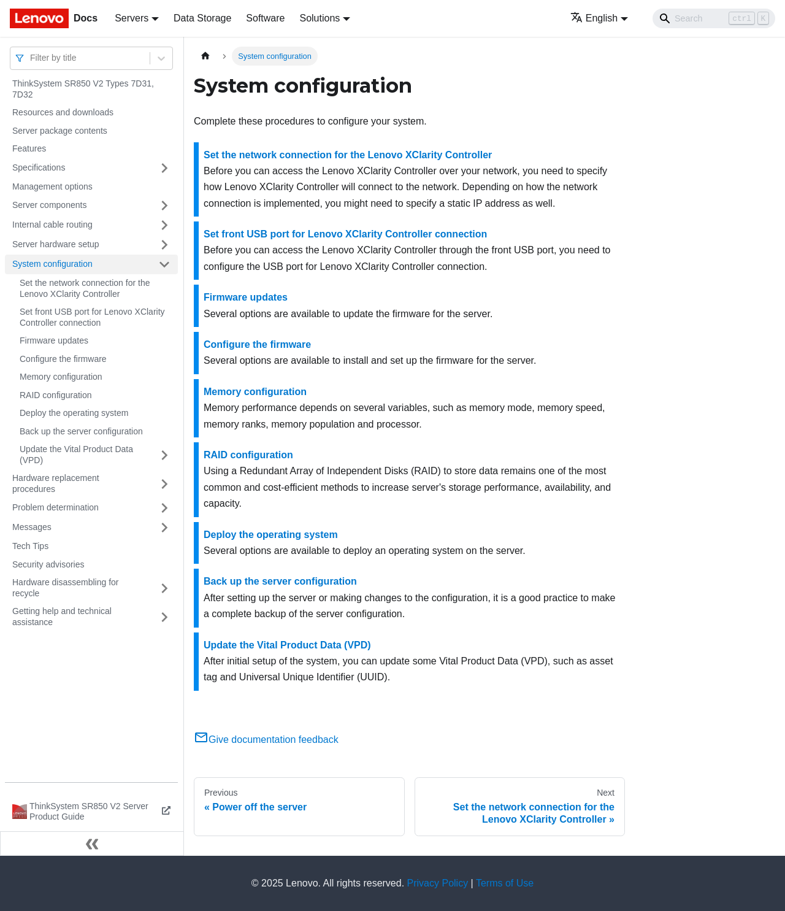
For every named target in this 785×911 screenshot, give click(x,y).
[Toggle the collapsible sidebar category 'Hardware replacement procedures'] (164, 483)
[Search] (714, 18)
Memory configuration (61, 377)
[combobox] (31, 58)
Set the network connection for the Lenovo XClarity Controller (85, 288)
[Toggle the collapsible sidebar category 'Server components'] (164, 205)
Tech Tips (30, 546)
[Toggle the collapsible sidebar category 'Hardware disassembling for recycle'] (164, 588)
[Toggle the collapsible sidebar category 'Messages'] (164, 527)
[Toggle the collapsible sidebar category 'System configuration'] (164, 264)
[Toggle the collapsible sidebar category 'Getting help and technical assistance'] (164, 616)
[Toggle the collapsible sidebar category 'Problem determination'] (164, 508)
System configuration (52, 264)
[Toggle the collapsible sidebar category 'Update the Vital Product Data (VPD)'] (164, 454)
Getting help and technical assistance (62, 616)
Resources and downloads (62, 112)
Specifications (38, 167)
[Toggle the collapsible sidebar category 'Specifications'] (164, 168)
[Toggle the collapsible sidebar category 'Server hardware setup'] (164, 245)
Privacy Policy (438, 883)
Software (265, 18)
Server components (49, 205)
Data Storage (202, 18)
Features (29, 148)
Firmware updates (54, 340)
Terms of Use (505, 883)
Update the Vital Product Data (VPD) (76, 454)
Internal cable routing (52, 224)
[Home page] (205, 56)
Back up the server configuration (81, 431)
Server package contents (59, 131)
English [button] (594, 18)
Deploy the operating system (74, 413)
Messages (32, 527)
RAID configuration (56, 395)
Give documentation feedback (266, 739)
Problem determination (55, 507)
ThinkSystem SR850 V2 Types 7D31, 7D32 (83, 89)
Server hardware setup (55, 244)
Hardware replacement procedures (55, 483)
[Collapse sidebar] (92, 843)
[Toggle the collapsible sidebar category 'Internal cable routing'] (164, 225)
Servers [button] (131, 18)
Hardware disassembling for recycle (65, 587)
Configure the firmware (63, 359)
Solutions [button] (319, 18)
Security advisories (48, 564)
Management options (52, 186)
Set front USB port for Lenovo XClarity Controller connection (92, 317)
